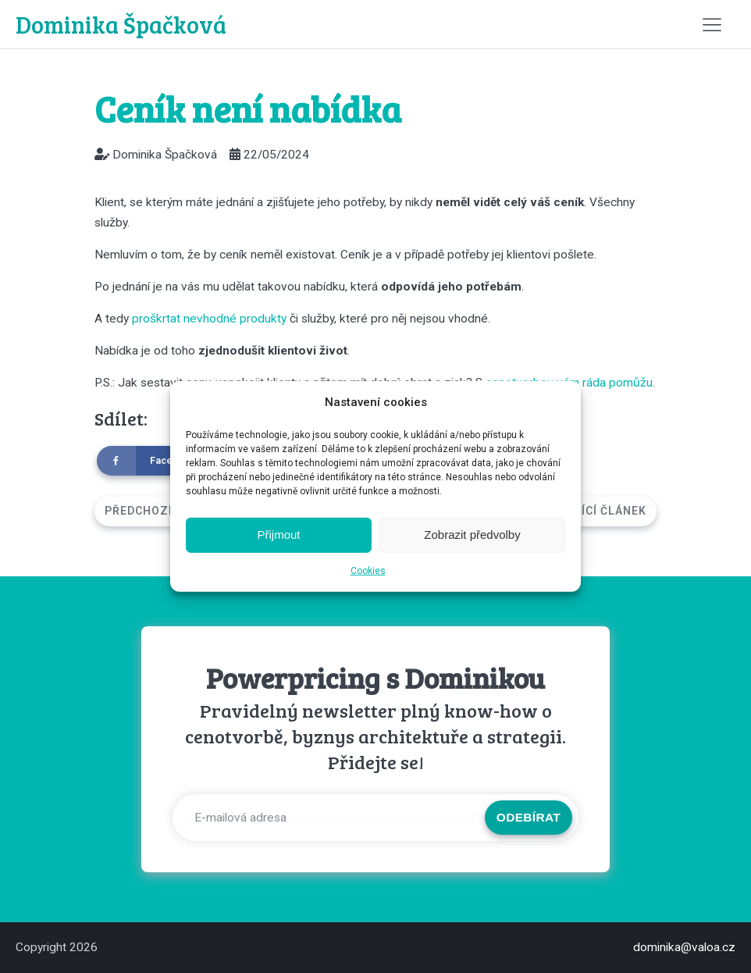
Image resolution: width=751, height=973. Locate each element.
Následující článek (583, 510)
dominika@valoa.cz (684, 947)
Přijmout (278, 534)
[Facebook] (154, 461)
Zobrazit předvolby (472, 534)
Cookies (368, 570)
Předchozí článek (163, 510)
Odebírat (529, 817)
